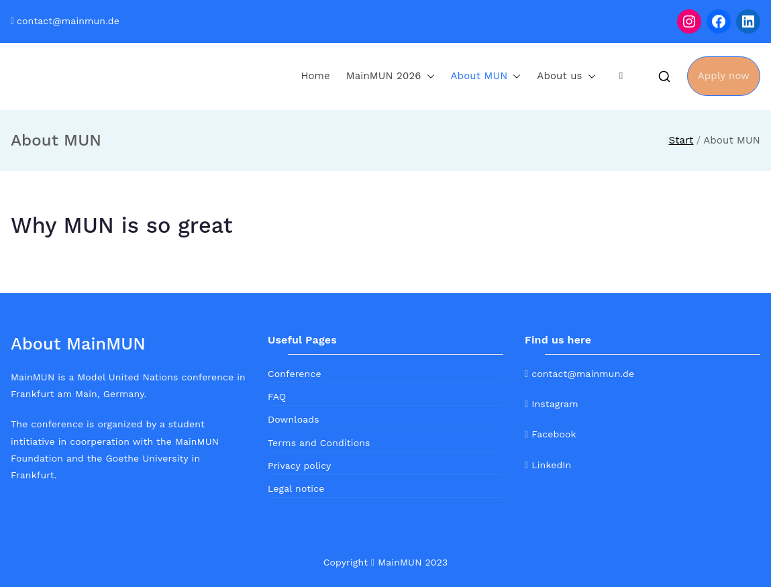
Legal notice (296, 488)
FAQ (277, 396)
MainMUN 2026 (390, 76)
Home (315, 76)
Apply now (724, 76)
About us (566, 76)
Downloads (293, 419)
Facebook (550, 434)
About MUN (486, 76)
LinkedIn (548, 465)
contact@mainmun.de (68, 20)
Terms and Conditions (319, 442)
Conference (294, 373)
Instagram (551, 403)
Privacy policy (299, 465)
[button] (428, 76)
